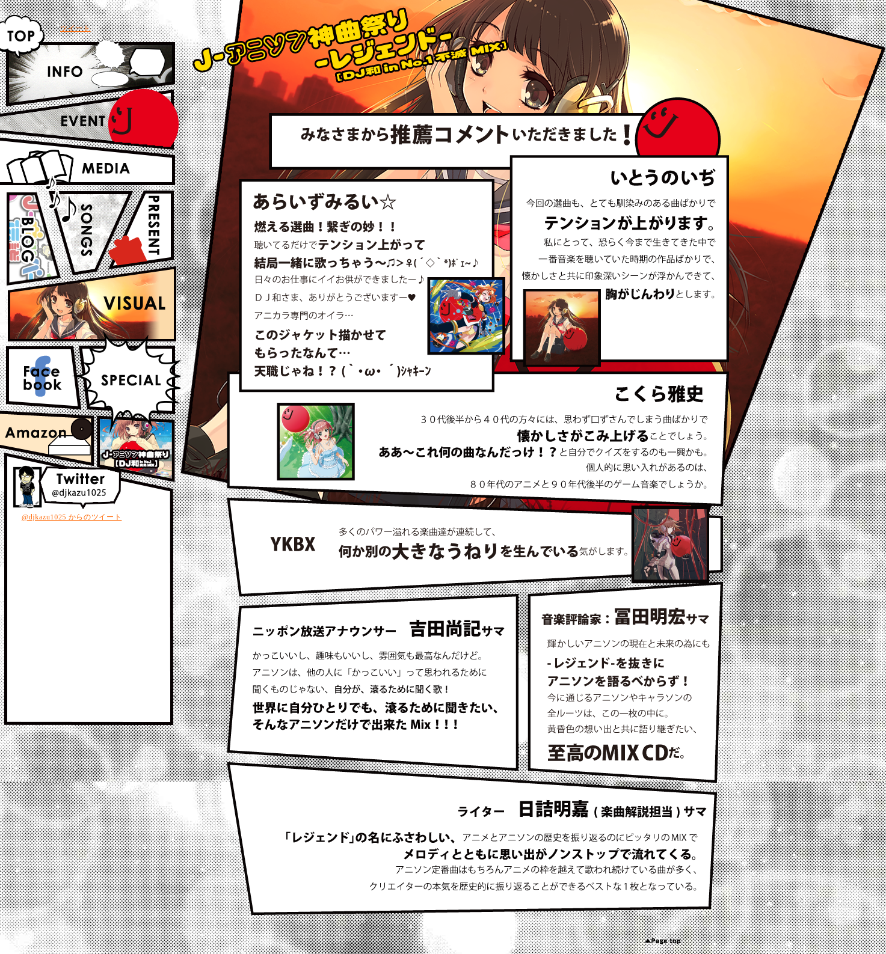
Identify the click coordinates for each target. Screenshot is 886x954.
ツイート (75, 28)
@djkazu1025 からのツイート (72, 517)
